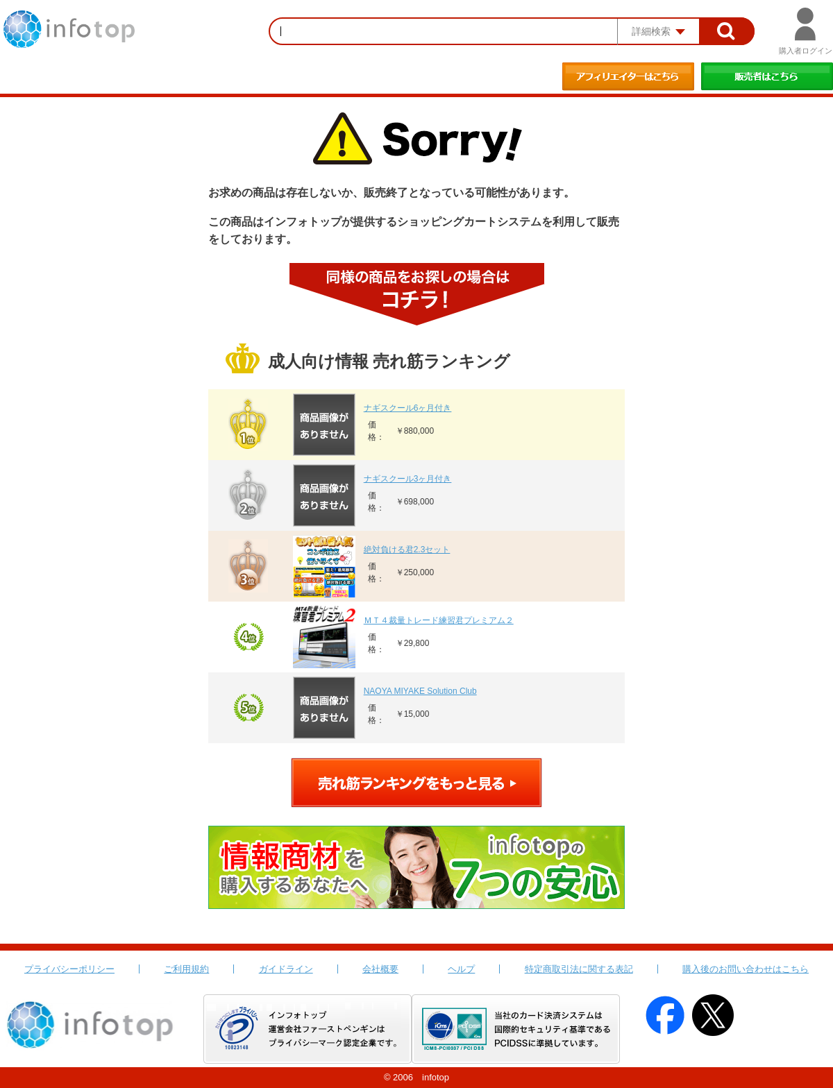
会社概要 (380, 969)
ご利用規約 (186, 969)
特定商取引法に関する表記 (579, 969)
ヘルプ (461, 969)
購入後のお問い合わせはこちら (745, 969)
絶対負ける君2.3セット (407, 549)
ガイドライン (286, 969)
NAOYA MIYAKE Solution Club (420, 691)
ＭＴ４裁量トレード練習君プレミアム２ (439, 620)
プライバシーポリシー (69, 969)
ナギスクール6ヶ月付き (408, 408)
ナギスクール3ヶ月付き (408, 479)
